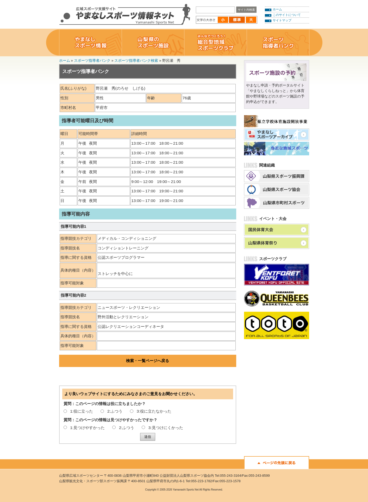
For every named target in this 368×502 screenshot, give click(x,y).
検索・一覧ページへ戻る (147, 360)
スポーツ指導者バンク (92, 60)
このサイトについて (287, 15)
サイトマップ (282, 20)
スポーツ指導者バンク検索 (136, 60)
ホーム (277, 9)
